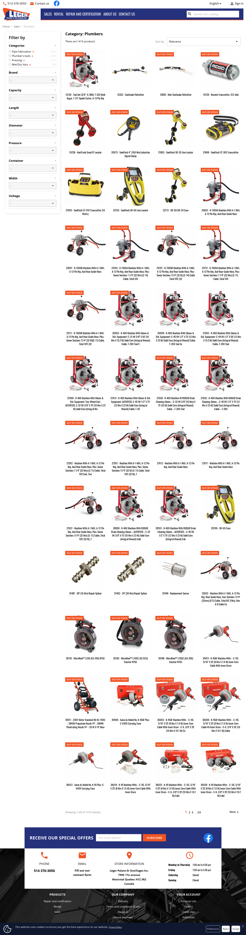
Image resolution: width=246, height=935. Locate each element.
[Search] (213, 14)
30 (199, 812)
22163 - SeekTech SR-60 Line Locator (130, 210)
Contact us (42, 3)
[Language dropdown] (216, 3)
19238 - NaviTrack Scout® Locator (85, 152)
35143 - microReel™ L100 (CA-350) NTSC (85, 658)
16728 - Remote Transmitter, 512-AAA (221, 94)
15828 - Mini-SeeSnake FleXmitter (176, 94)
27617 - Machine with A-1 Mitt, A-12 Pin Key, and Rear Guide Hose (220, 465)
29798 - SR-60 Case (220, 528)
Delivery (123, 901)
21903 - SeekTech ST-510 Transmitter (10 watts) (85, 212)
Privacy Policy (115, 927)
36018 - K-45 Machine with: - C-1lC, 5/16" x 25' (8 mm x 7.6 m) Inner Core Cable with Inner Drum (130, 788)
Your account (189, 894)
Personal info (188, 901)
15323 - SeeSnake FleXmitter (130, 94)
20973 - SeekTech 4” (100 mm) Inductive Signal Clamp (130, 154)
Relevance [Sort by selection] (204, 41)
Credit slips (188, 912)
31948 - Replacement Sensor (175, 593)
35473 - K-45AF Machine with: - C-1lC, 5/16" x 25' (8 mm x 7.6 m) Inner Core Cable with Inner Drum (221, 661)
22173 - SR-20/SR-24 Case (175, 210)
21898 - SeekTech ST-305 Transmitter (221, 152)
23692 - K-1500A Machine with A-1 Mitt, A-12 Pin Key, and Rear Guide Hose (221, 212)
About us (109, 14)
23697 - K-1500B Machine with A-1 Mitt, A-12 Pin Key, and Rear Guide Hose (85, 269)
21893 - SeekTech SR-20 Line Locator (175, 152)
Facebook (57, 3)
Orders (188, 906)
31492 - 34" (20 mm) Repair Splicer (130, 593)
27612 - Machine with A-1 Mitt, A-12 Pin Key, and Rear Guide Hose (175, 465)
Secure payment (123, 917)
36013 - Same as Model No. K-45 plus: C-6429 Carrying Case (85, 786)
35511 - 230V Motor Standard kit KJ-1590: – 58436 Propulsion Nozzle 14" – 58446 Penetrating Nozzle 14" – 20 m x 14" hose (85, 723)
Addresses (188, 917)
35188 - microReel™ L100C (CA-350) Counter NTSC (175, 660)
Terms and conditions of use (123, 906)
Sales (48, 14)
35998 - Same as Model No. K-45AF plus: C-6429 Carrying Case (131, 721)
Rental (59, 14)
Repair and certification (83, 14)
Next (235, 812)
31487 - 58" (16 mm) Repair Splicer (85, 593)
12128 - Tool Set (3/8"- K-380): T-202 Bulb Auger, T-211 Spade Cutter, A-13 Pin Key (85, 96)
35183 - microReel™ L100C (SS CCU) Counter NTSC (130, 660)
